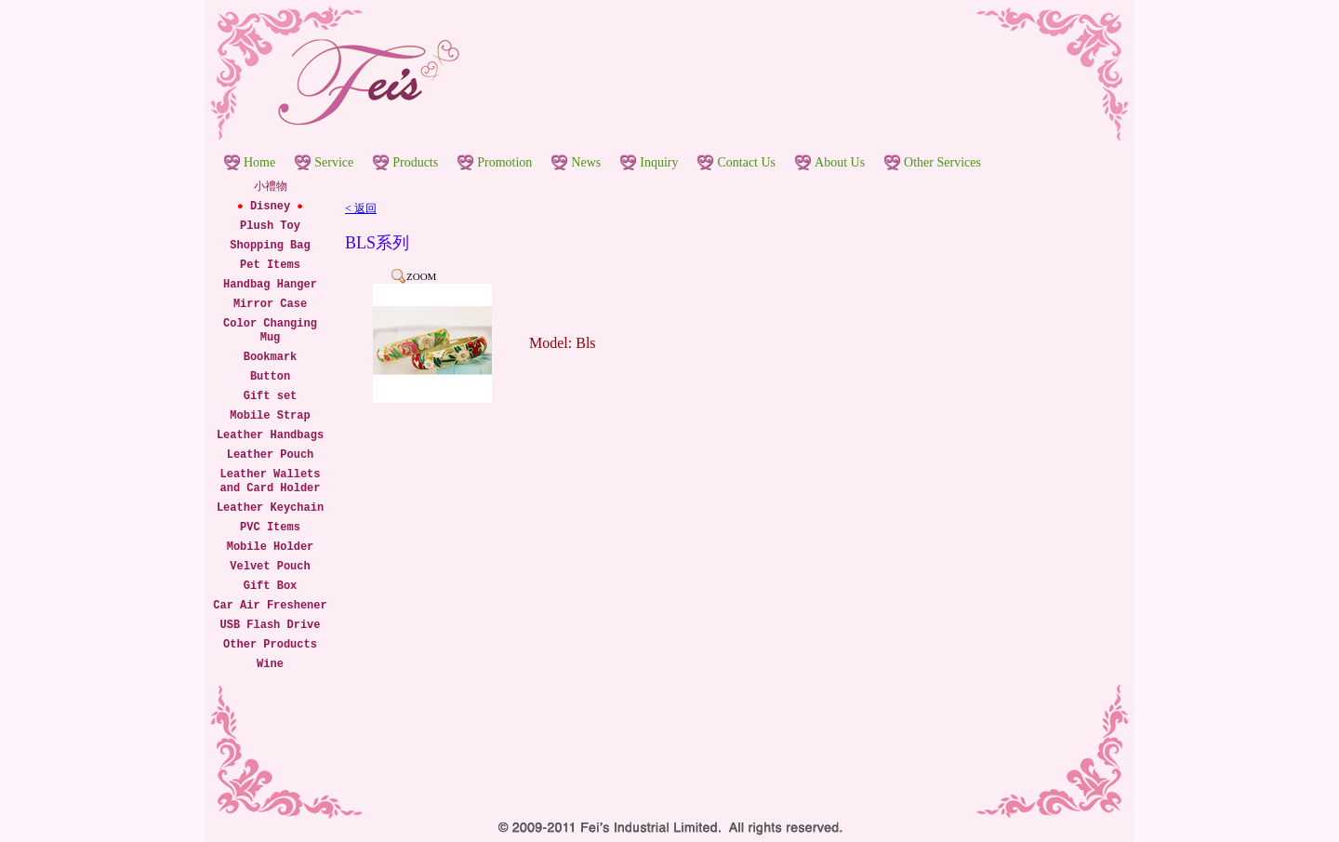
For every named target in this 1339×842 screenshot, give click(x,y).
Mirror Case (270, 304)
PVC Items (270, 527)
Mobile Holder (270, 547)
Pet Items (270, 265)
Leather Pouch (270, 454)
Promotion (504, 162)
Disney (270, 206)
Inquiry (659, 162)
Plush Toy (270, 226)
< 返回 (361, 208)
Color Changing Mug (270, 330)
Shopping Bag (270, 245)
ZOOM (421, 276)
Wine (270, 664)
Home (259, 162)
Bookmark (271, 357)
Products (415, 162)
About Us (840, 162)
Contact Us (746, 162)
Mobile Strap (270, 415)
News (586, 162)
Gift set (271, 396)
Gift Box (271, 586)
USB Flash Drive (269, 625)
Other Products (270, 644)
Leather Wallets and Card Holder (269, 481)
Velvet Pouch (270, 566)
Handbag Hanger (270, 284)
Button (270, 376)
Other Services (942, 162)
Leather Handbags (270, 435)
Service (333, 162)
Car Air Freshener (269, 605)
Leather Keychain (270, 508)
